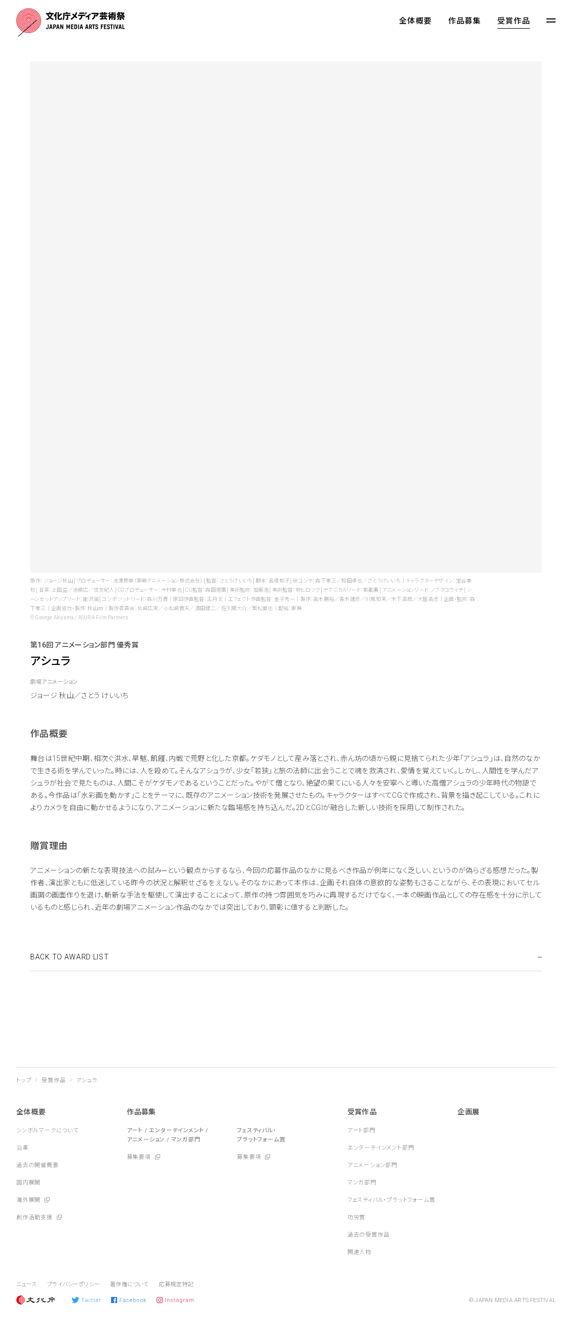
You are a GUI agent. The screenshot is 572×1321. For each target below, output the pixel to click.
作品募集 (464, 21)
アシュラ (87, 1080)
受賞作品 (513, 21)
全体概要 (415, 21)
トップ (23, 1080)
